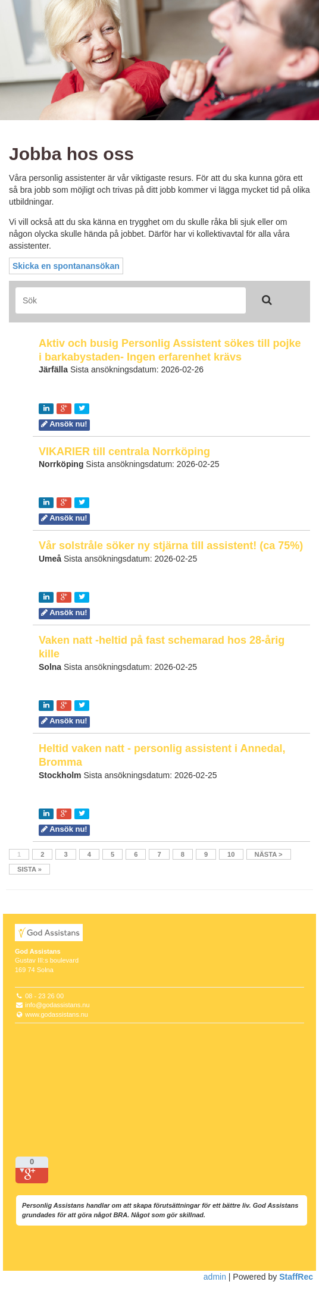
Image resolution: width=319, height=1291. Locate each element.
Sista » (29, 869)
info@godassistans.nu (57, 1004)
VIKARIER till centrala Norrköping (124, 452)
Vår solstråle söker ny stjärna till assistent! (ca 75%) (171, 546)
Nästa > (269, 854)
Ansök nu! (64, 423)
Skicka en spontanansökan (66, 266)
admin (215, 1276)
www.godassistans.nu (56, 1014)
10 (230, 854)
